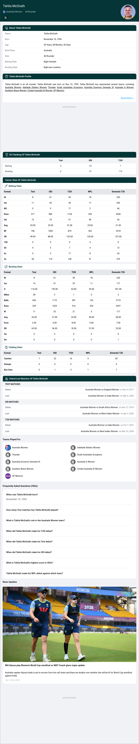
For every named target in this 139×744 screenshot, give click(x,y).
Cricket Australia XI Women (39, 90)
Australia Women (13, 87)
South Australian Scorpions (70, 87)
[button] (69, 624)
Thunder (51, 87)
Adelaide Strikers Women (35, 87)
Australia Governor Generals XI (99, 87)
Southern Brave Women (16, 90)
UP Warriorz (58, 90)
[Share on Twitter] (5, 17)
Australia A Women (124, 87)
